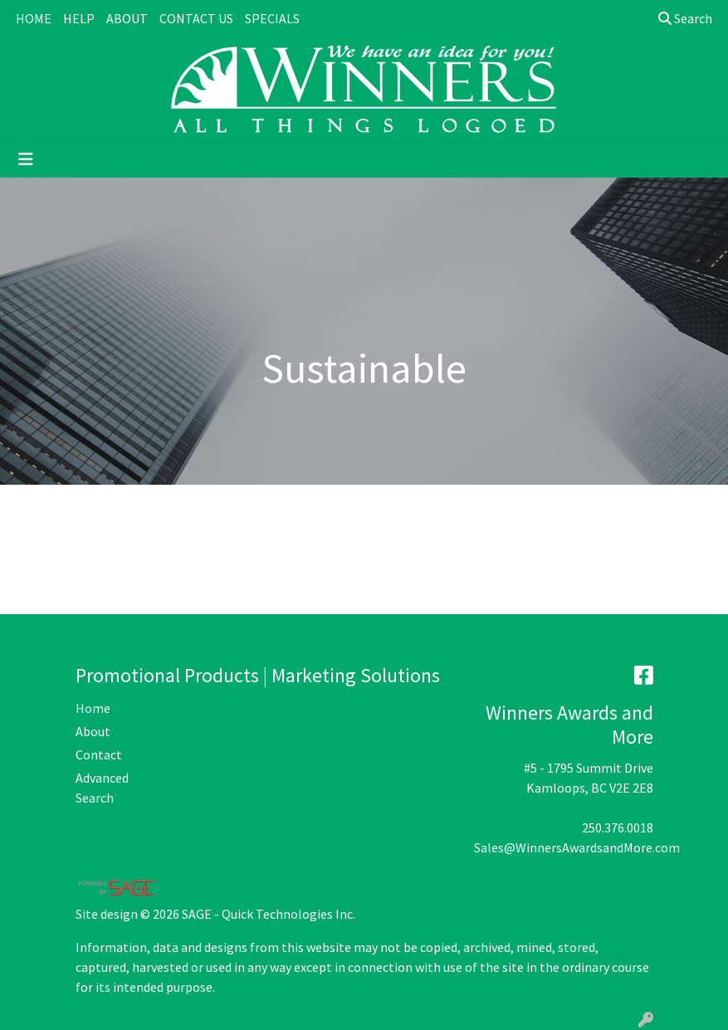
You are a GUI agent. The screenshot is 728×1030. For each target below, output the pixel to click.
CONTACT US (196, 18)
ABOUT (127, 18)
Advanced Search (102, 787)
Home (93, 708)
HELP (79, 18)
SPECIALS (272, 18)
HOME (33, 18)
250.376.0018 (617, 827)
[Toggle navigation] (25, 159)
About (93, 731)
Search (685, 18)
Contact (99, 754)
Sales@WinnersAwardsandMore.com (577, 847)
